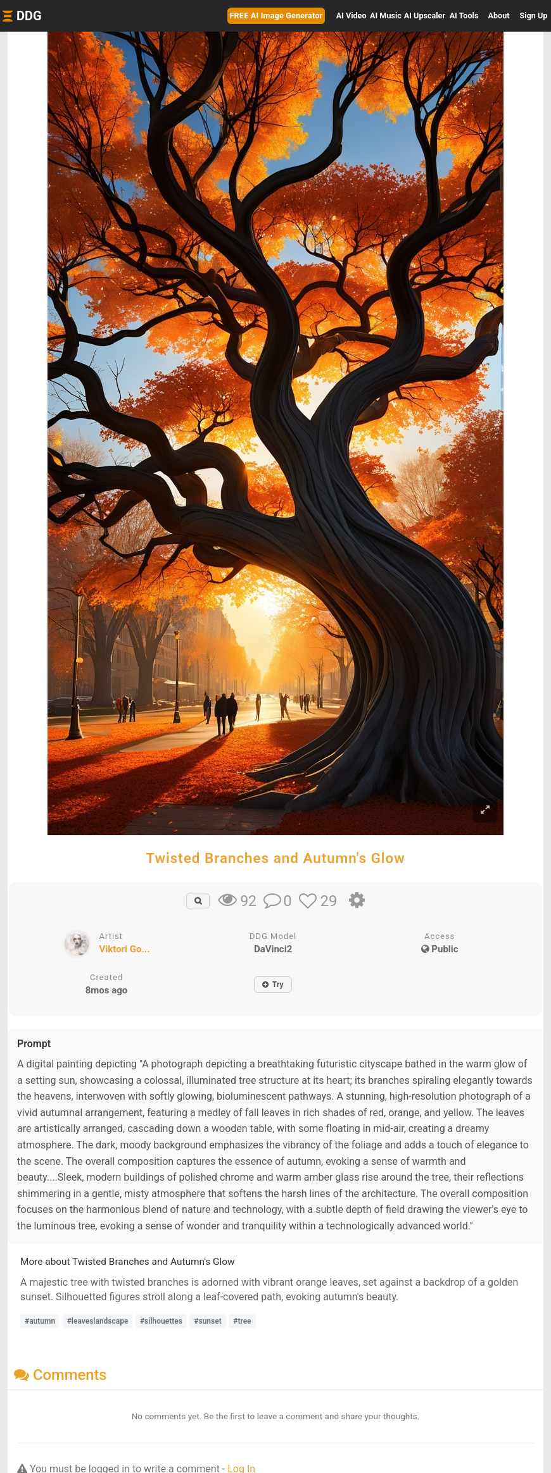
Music (386, 15)
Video (351, 15)
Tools (464, 15)
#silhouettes (161, 1321)
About (499, 15)
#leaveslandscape (98, 1321)
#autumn (40, 1321)
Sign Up (534, 15)
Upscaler (424, 15)
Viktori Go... (124, 949)
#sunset (207, 1321)
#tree (242, 1321)
